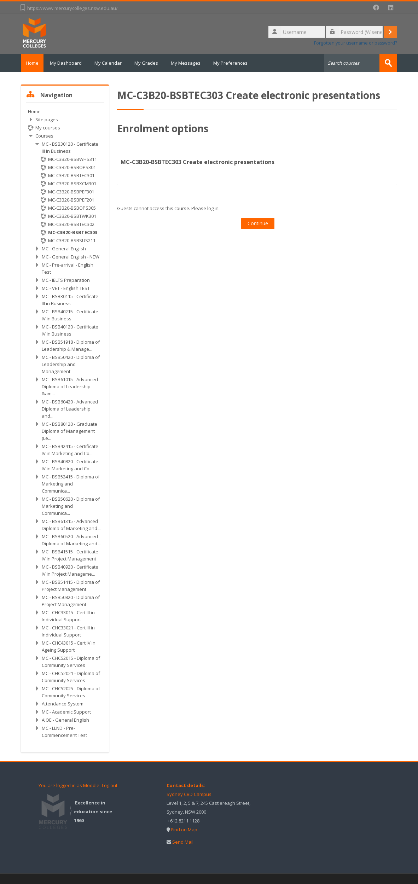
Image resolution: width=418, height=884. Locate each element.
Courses (44, 135)
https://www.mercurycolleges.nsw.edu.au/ (72, 8)
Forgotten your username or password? (355, 43)
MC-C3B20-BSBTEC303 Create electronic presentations (197, 161)
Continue (258, 223)
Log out (109, 785)
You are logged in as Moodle (69, 785)
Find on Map (184, 829)
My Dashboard (70, 63)
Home (34, 63)
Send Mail (182, 841)
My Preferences (234, 63)
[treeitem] (65, 422)
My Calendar (112, 63)
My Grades (150, 63)
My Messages (190, 63)
